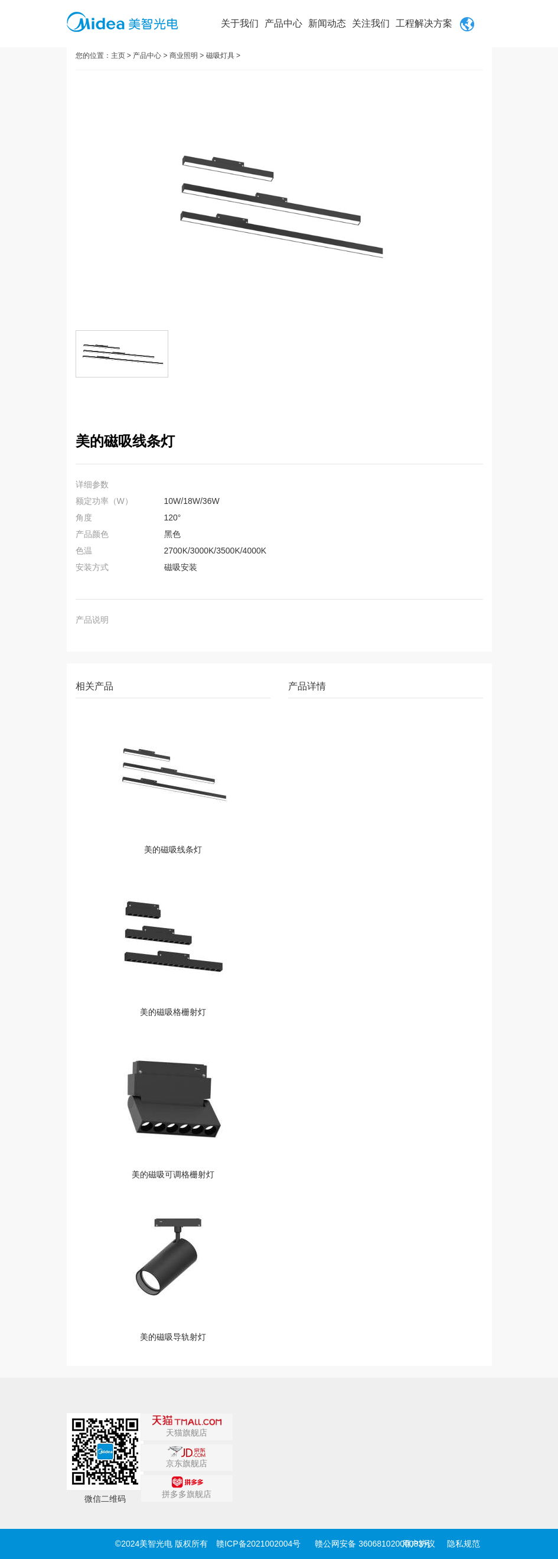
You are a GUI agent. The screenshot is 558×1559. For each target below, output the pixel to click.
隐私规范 (463, 1543)
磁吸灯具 (220, 55)
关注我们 (371, 23)
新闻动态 (327, 23)
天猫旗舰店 (186, 1426)
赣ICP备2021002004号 (258, 1543)
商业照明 (183, 55)
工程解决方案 (424, 23)
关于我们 (240, 23)
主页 (118, 55)
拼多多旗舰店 (186, 1487)
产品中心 (283, 23)
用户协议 (418, 1543)
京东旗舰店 (186, 1457)
